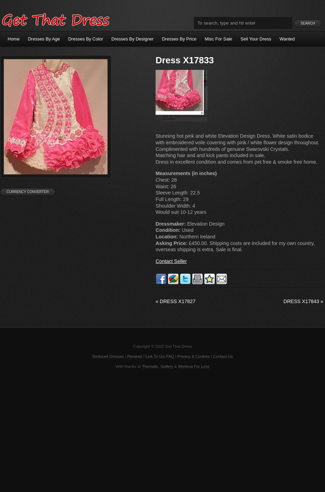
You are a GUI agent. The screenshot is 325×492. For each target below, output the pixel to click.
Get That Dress (55, 19)
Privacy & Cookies (193, 356)
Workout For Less (194, 366)
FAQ (170, 356)
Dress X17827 (175, 301)
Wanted (287, 39)
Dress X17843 (303, 301)
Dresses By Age (44, 39)
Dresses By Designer (132, 39)
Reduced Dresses (108, 356)
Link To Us (155, 356)
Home (14, 39)
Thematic (150, 366)
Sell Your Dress (256, 39)
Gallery (166, 366)
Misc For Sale (218, 39)
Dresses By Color (85, 39)
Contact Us (223, 356)
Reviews (134, 356)
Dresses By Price (179, 39)
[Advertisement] (162, 429)
